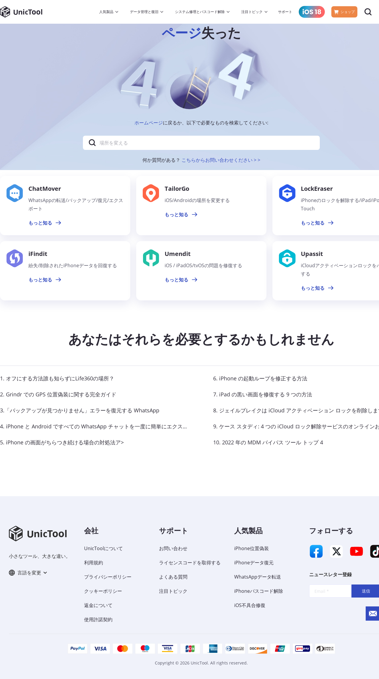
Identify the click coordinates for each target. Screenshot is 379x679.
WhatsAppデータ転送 (257, 577)
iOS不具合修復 (249, 605)
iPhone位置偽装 (251, 548)
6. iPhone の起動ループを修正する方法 (260, 378)
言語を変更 (28, 572)
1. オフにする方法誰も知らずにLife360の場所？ (57, 378)
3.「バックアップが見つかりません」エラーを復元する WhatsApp (79, 410)
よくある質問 (173, 577)
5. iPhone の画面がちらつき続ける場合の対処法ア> (62, 442)
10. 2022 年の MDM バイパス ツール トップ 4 (268, 442)
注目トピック (252, 11)
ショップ (344, 11)
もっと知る (44, 223)
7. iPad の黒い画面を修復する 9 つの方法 (262, 394)
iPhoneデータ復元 (254, 562)
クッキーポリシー (103, 591)
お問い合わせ (173, 548)
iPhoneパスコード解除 (258, 591)
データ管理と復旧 (144, 11)
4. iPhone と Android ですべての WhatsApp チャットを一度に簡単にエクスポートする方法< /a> (116, 426)
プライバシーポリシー (107, 577)
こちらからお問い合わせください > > (221, 160)
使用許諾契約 (98, 619)
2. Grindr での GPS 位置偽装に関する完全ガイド (58, 394)
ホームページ (148, 122)
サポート (285, 11)
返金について (98, 605)
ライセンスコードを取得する (190, 562)
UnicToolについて (103, 548)
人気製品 (106, 11)
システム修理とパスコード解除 (200, 11)
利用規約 (93, 562)
